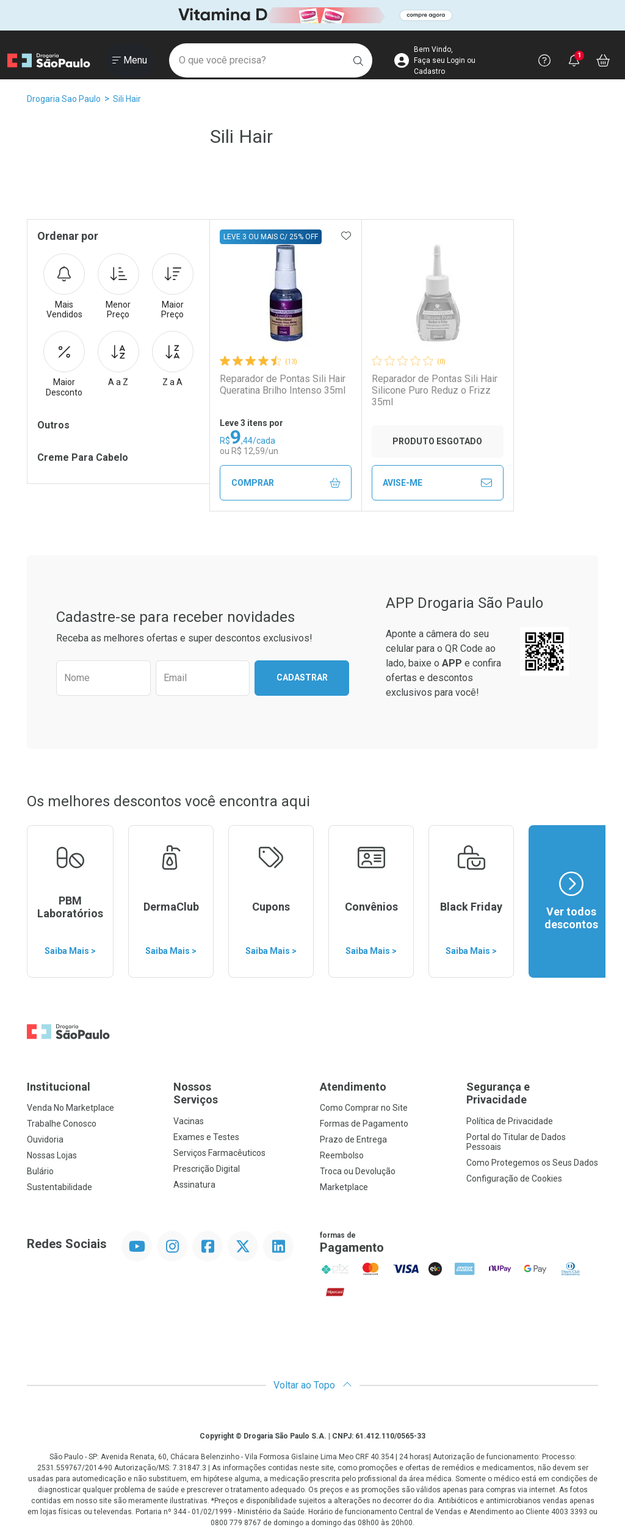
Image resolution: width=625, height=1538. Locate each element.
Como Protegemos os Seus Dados (532, 1163)
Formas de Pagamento (364, 1123)
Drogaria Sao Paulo (64, 99)
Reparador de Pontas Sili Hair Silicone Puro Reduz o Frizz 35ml (434, 390)
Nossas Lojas (52, 1155)
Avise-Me (437, 482)
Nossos (239, 1093)
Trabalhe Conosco (61, 1123)
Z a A (172, 359)
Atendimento (353, 1086)
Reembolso (342, 1155)
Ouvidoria (45, 1139)
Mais (64, 286)
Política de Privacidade (509, 1121)
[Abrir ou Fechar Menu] (129, 60)
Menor (118, 286)
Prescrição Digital (206, 1169)
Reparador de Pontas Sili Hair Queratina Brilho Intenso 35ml (282, 384)
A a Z (118, 359)
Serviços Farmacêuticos (219, 1153)
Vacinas (188, 1121)
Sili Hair (127, 99)
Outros (53, 425)
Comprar (286, 483)
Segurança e (532, 1093)
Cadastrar (302, 677)
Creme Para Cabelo (82, 457)
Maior (172, 286)
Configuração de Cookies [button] (514, 1178)
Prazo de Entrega (353, 1139)
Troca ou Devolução (358, 1171)
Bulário (40, 1171)
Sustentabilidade (59, 1187)
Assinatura (194, 1185)
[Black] (312, 15)
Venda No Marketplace (70, 1108)
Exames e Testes (206, 1137)
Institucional (58, 1086)
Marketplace (344, 1187)
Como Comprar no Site (364, 1108)
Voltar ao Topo (312, 1385)
